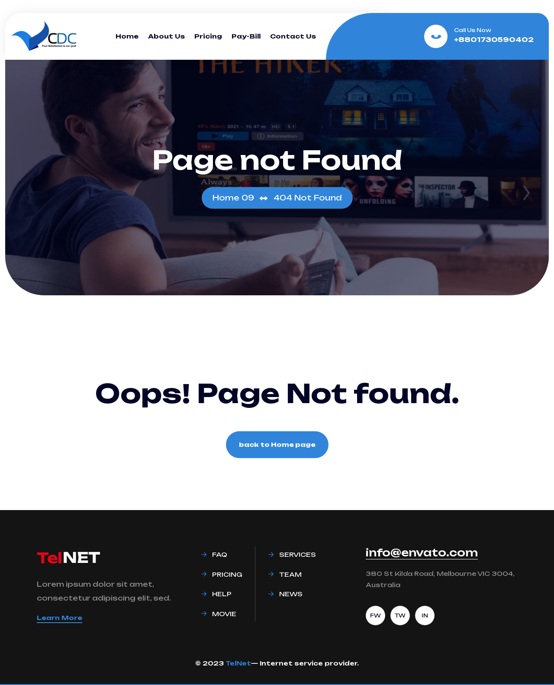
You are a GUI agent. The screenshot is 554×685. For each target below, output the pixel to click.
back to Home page (277, 444)
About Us (166, 36)
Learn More (59, 617)
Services (297, 554)
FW (375, 615)
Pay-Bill (246, 36)
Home (127, 36)
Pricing (208, 36)
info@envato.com (422, 552)
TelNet (238, 663)
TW (400, 615)
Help (222, 594)
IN (425, 615)
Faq (219, 554)
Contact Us (293, 36)
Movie (224, 613)
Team (290, 574)
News (291, 594)
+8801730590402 (494, 40)
